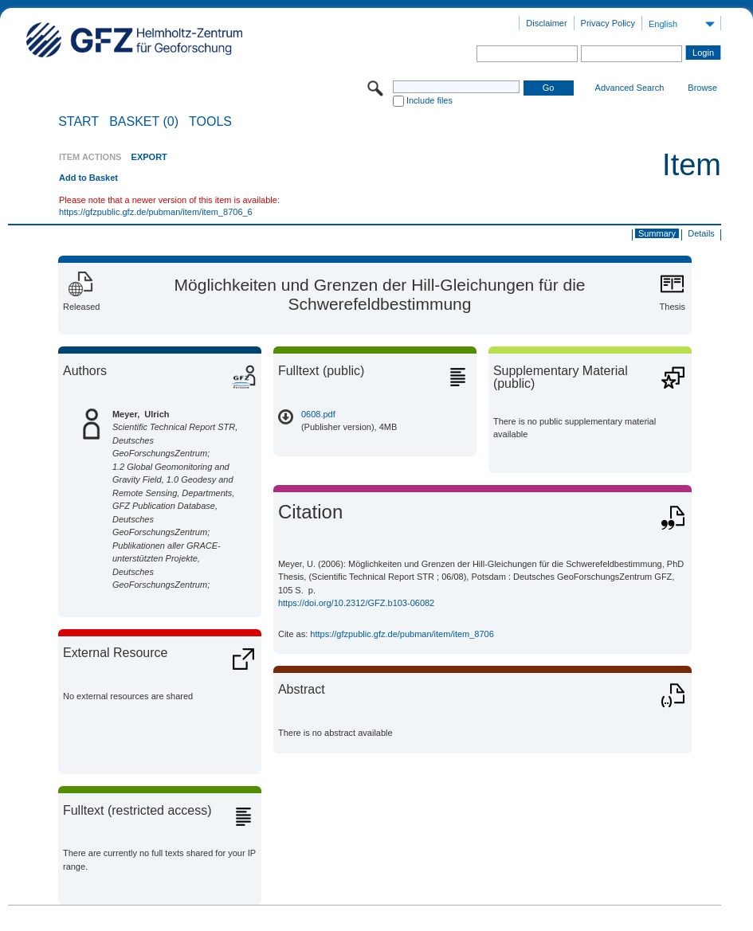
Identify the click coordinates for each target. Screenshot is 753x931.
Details (701, 233)
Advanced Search (630, 87)
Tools (210, 121)
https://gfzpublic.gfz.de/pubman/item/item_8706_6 (156, 212)
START (78, 121)
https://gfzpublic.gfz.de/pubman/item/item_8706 (402, 634)
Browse (702, 87)
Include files (429, 100)
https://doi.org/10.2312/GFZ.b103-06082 (356, 603)
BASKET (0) (143, 121)
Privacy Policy (608, 23)
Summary (657, 233)
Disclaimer (546, 23)
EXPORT (149, 157)
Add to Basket (88, 177)
